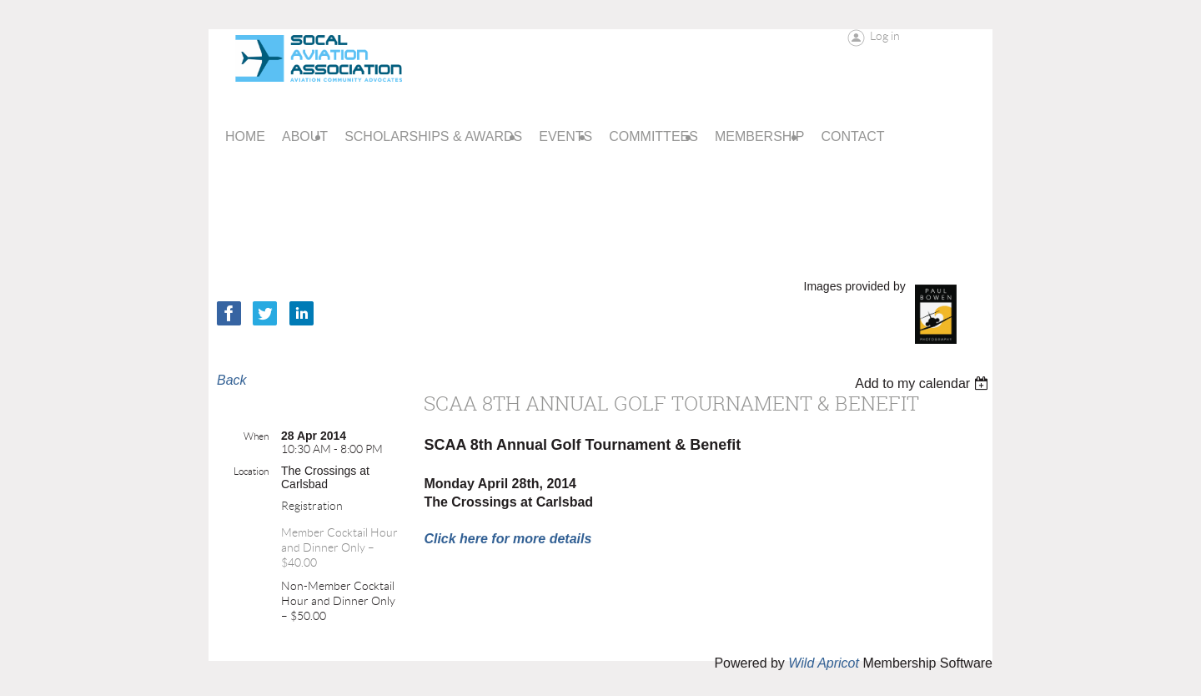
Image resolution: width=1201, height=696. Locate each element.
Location (251, 471)
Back (232, 380)
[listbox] (923, 383)
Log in (885, 36)
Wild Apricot (823, 663)
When (256, 436)
